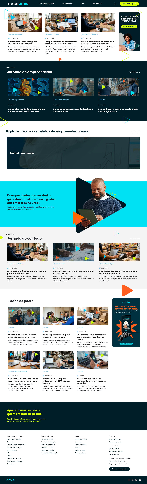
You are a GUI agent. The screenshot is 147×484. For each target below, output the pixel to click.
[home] (18, 3)
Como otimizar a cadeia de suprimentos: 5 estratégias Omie (118, 110)
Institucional (97, 4)
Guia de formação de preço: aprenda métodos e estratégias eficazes (26, 110)
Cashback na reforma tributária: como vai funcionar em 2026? (118, 272)
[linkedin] (136, 480)
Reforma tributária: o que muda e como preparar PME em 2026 (97, 42)
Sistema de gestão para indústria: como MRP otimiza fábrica (56, 380)
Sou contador (67, 4)
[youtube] (140, 480)
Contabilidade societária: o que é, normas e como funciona (73, 272)
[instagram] (132, 480)
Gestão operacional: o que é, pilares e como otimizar (56, 335)
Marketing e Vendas (16, 100)
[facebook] (129, 480)
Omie (83, 4)
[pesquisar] (115, 4)
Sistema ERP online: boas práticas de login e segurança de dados (91, 380)
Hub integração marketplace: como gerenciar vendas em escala (91, 336)
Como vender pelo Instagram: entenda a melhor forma (22, 42)
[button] (134, 132)
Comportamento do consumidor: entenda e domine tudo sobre (61, 42)
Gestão (102, 100)
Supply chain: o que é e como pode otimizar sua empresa (22, 335)
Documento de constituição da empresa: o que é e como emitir (23, 379)
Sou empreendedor (47, 4)
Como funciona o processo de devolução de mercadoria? (73, 110)
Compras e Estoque (61, 100)
